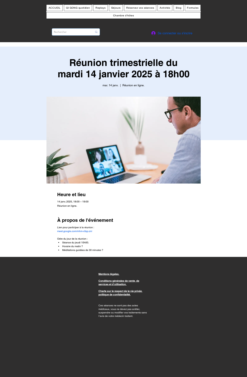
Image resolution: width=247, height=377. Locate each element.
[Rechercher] (71, 31)
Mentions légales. (108, 274)
